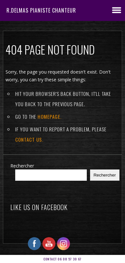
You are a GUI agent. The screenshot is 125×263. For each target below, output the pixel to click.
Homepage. (50, 116)
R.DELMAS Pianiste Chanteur (41, 10)
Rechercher (22, 166)
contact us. (29, 139)
